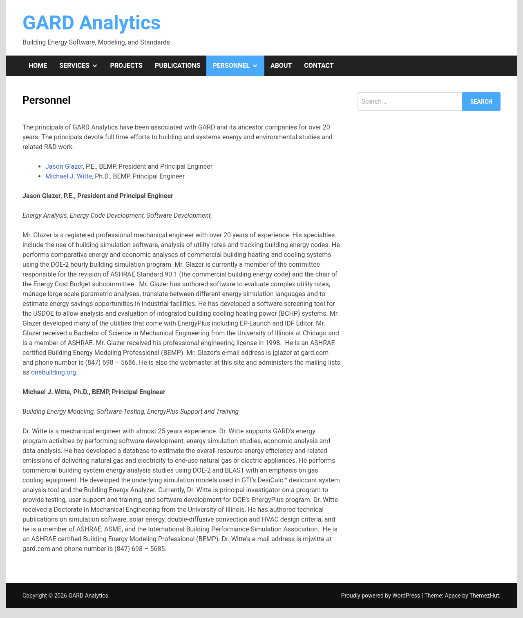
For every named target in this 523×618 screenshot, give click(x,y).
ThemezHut (484, 595)
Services (81, 66)
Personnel (238, 66)
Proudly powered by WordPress (381, 595)
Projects (126, 65)
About (281, 65)
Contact (318, 65)
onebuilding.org (53, 372)
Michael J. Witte (68, 176)
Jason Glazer (64, 166)
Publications (177, 65)
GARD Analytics (91, 22)
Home (38, 65)
